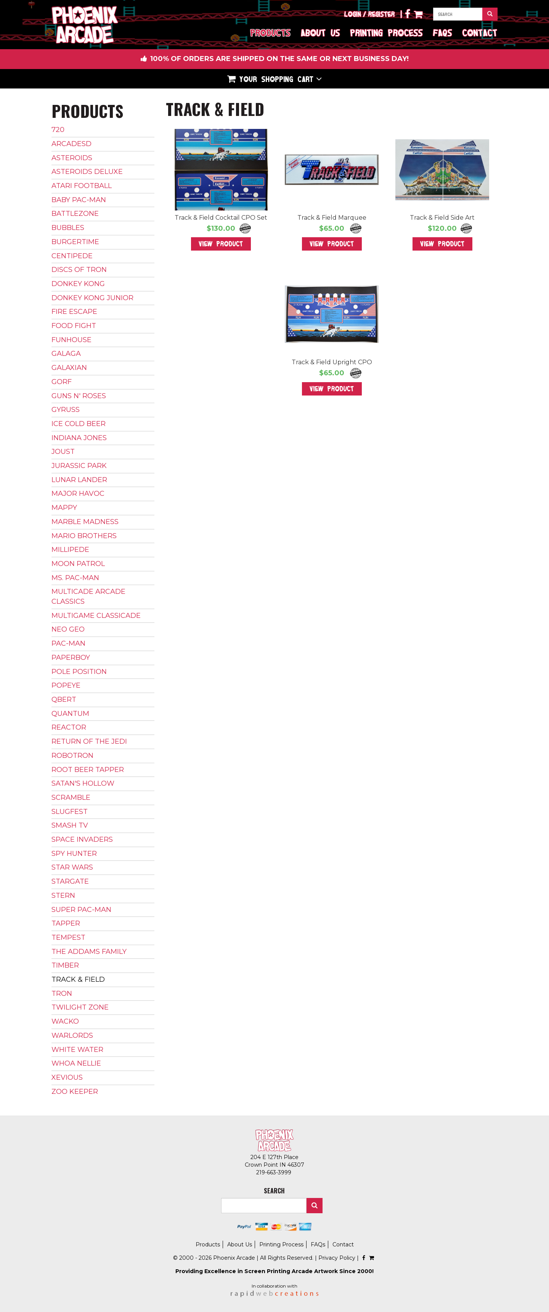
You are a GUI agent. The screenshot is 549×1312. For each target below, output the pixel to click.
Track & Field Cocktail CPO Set (221, 217)
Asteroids (71, 158)
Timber (65, 965)
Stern (63, 895)
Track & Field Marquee (331, 217)
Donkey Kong (78, 284)
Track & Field (78, 979)
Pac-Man (68, 643)
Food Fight (73, 326)
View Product (221, 243)
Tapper (65, 923)
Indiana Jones (79, 438)
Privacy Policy (336, 1257)
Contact (480, 33)
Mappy (64, 507)
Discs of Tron (79, 269)
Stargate (70, 881)
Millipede (70, 549)
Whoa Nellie (76, 1063)
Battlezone (75, 213)
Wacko (65, 1021)
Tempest (68, 937)
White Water (77, 1049)
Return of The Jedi (89, 741)
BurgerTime (75, 242)
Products (270, 33)
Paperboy (70, 657)
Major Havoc (77, 493)
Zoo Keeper (74, 1091)
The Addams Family (89, 951)
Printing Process (386, 33)
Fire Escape (74, 311)
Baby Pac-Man (78, 200)
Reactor (68, 727)
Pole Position (79, 671)
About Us (320, 33)
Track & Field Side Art (442, 217)
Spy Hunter (74, 853)
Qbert (63, 699)
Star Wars (72, 867)
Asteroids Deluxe (87, 171)
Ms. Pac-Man (75, 578)
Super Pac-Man (81, 909)
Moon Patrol (78, 564)
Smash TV (69, 825)
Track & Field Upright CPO (332, 362)
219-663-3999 (274, 1172)
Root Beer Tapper (87, 769)
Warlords (72, 1035)
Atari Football (81, 186)
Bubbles (67, 227)
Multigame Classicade (96, 615)
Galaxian (69, 367)
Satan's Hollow (82, 783)
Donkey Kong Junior (92, 298)
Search (315, 1205)
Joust (63, 451)
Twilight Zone (80, 1007)
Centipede (72, 256)
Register (381, 14)
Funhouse (71, 340)
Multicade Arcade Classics (88, 596)
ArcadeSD (71, 144)
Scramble (70, 797)
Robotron (72, 755)
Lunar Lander (79, 480)
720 (57, 129)
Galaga (66, 353)
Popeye (65, 685)
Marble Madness (85, 522)
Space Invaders (82, 839)
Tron (61, 993)
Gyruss (65, 409)
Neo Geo (68, 629)
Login (352, 14)
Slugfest (69, 811)
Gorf (61, 382)
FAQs (442, 33)
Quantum (70, 713)
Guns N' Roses (78, 396)
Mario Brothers (84, 536)
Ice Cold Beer (78, 424)
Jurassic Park (79, 465)
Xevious (67, 1077)
